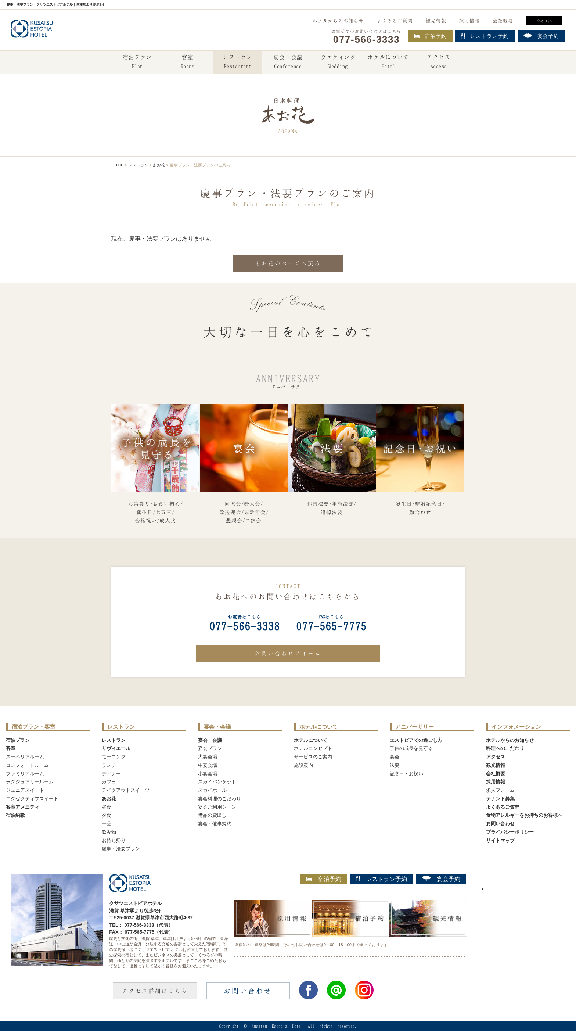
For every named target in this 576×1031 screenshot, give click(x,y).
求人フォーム (500, 790)
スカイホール (212, 790)
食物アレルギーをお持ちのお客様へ (524, 815)
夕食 (106, 815)
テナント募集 (500, 798)
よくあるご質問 (395, 20)
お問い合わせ (500, 823)
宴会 (394, 756)
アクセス (438, 62)
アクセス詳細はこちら (155, 991)
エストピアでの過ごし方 (416, 740)
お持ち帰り (114, 840)
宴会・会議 (288, 62)
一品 (106, 823)
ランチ (109, 765)
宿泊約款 (15, 815)
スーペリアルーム (25, 756)
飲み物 (109, 832)
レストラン (237, 62)
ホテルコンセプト (313, 748)
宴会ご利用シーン (217, 807)
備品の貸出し (212, 815)
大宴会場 (207, 756)
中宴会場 (207, 765)
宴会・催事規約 (214, 823)
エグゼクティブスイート (32, 798)
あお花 (159, 165)
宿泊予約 (430, 36)
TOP (119, 165)
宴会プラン (210, 748)
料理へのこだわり (505, 748)
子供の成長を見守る (411, 748)
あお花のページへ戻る (288, 263)
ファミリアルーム (25, 773)
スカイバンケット (217, 781)
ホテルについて (388, 62)
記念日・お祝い (406, 773)
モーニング (114, 756)
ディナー (111, 773)
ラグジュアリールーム (30, 781)
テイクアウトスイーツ (126, 790)
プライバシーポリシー (510, 832)
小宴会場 (207, 773)
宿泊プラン (137, 62)
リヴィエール (116, 748)
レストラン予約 (381, 879)
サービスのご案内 (313, 756)
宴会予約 (441, 879)
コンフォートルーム (27, 765)
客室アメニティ (22, 807)
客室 (187, 62)
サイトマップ (500, 840)
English (544, 20)
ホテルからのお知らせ (338, 20)
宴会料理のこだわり (219, 798)
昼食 (106, 807)
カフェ (109, 781)
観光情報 (436, 20)
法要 (394, 765)
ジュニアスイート (25, 790)
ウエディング (338, 62)
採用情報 (469, 20)
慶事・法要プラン (121, 848)
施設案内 (303, 765)
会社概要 (503, 20)
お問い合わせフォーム (288, 653)
